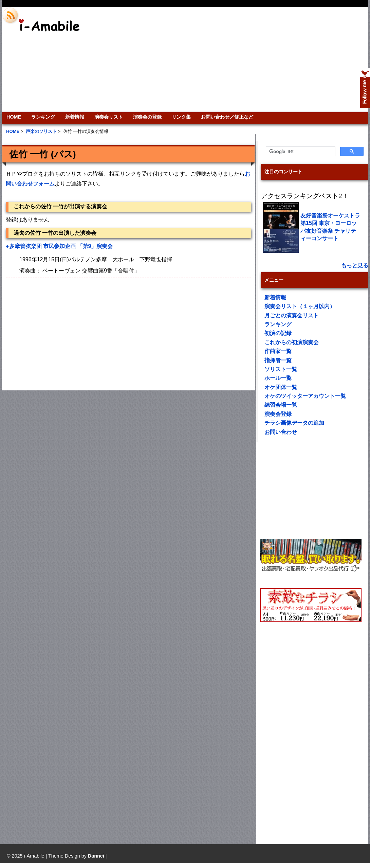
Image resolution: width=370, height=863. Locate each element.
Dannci (96, 856)
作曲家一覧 (278, 351)
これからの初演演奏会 (291, 342)
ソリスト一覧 (280, 369)
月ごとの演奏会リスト (291, 315)
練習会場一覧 (280, 405)
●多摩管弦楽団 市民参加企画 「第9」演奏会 (59, 246)
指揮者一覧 (278, 360)
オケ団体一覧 (280, 387)
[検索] (300, 151)
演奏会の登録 (147, 117)
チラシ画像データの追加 (294, 423)
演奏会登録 (278, 414)
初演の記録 (278, 333)
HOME (13, 117)
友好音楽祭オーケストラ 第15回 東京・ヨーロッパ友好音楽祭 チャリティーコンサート (330, 227)
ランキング (43, 117)
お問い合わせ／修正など (227, 117)
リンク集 (181, 117)
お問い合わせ (280, 432)
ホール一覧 (278, 378)
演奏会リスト (108, 117)
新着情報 (74, 117)
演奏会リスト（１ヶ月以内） (299, 306)
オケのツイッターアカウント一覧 (305, 396)
